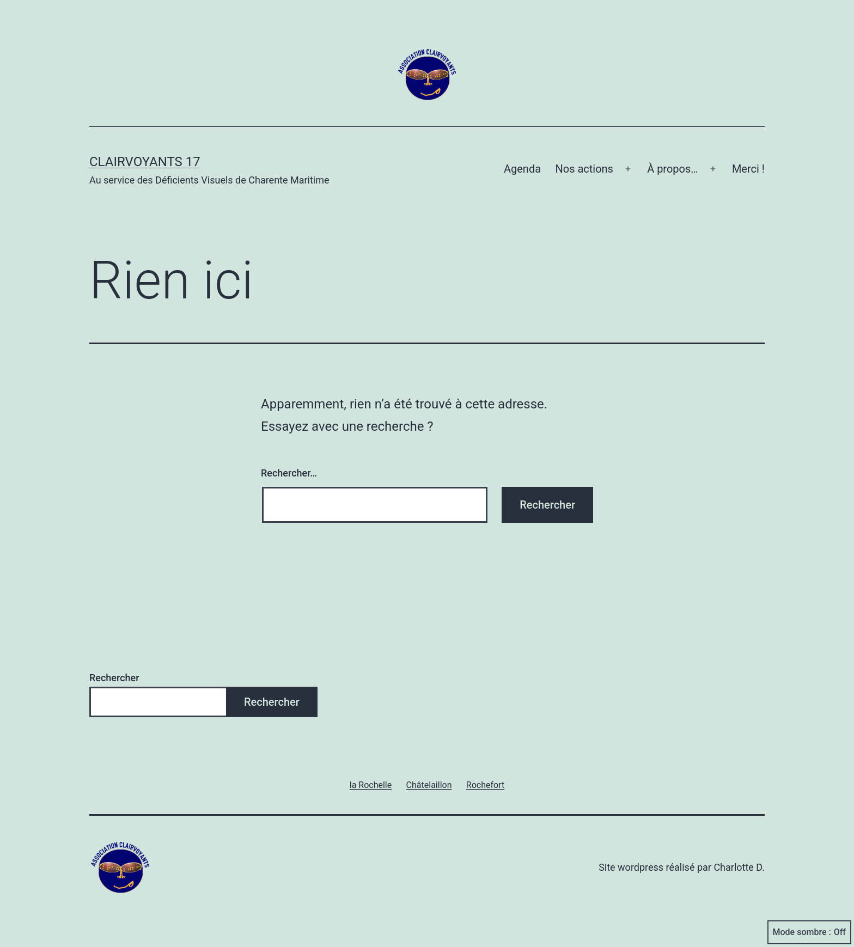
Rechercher (114, 677)
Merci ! (748, 168)
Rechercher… (289, 473)
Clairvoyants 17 (144, 161)
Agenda (522, 168)
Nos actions (584, 168)
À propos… (672, 168)
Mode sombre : (809, 932)
